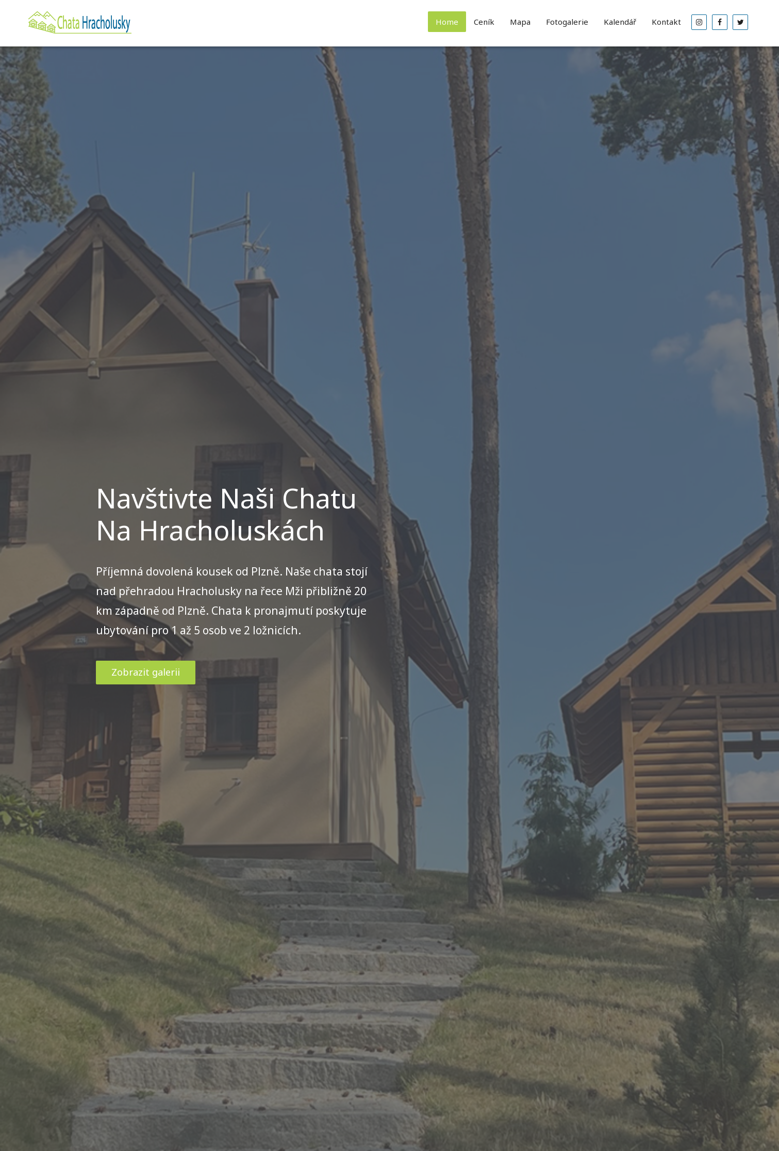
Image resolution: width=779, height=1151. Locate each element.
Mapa (520, 22)
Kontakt (666, 22)
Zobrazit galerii (145, 672)
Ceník (484, 22)
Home (447, 22)
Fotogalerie (567, 22)
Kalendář (620, 22)
